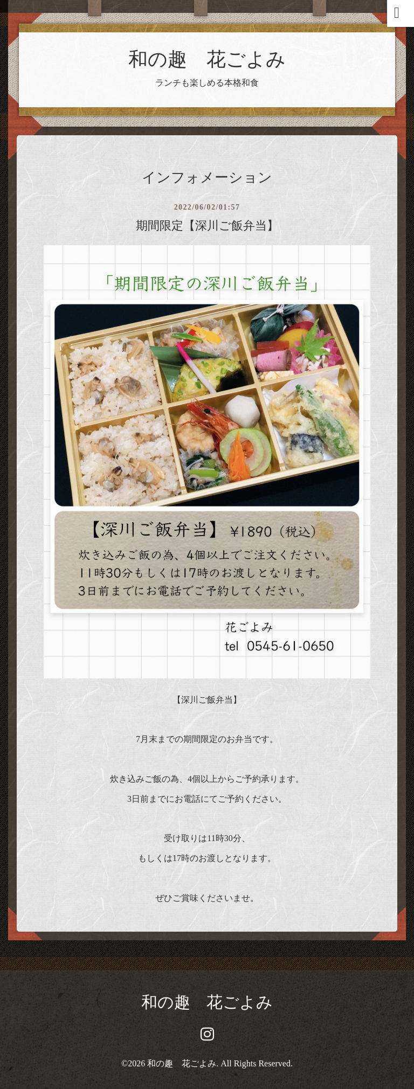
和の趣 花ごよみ (207, 59)
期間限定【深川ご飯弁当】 (207, 225)
